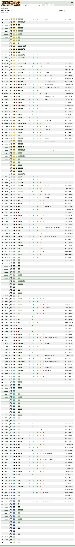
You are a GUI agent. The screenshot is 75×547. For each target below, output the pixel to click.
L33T (6, 87)
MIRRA (6, 191)
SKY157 (6, 408)
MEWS (6, 355)
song (22, 5)
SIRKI (6, 364)
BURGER (6, 93)
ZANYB (6, 388)
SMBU (6, 105)
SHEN (6, 313)
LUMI (6, 423)
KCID (6, 489)
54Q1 (6, 176)
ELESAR (6, 132)
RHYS (6, 304)
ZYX (6, 43)
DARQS (6, 99)
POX (6, 385)
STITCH (6, 301)
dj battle (36, 5)
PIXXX (6, 343)
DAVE (6, 525)
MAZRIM (6, 370)
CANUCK (6, 405)
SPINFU (6, 536)
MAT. (6, 108)
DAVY (6, 322)
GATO (6, 144)
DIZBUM (6, 459)
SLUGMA (6, 120)
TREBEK (6, 272)
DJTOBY (6, 278)
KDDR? (6, 117)
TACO (6, 417)
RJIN (6, 75)
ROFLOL (6, 51)
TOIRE (6, 260)
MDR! (6, 542)
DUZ (6, 340)
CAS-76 (6, 286)
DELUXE (6, 66)
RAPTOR (6, 379)
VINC (6, 513)
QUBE (6, 349)
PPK (6, 486)
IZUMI (6, 257)
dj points (40, 5)
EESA (6, 242)
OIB (6, 153)
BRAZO (6, 167)
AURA (6, 414)
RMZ (6, 248)
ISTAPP (6, 420)
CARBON (6, 275)
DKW (6, 492)
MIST (6, 135)
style (28, 5)
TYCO (6, 501)
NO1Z (6, 522)
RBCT (6, 295)
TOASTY (6, 218)
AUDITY (6, 22)
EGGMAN (6, 269)
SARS (6, 45)
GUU (6, 394)
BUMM (6, 209)
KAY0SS (6, 28)
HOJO (6, 236)
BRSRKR (6, 498)
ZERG (6, 227)
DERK (6, 37)
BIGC (6, 57)
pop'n (53, 5)
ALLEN (6, 292)
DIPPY (6, 239)
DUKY (6, 477)
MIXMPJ (6, 114)
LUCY (6, 432)
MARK (6, 197)
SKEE (6, 373)
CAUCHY (6, 530)
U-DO (6, 382)
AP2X (6, 156)
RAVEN (6, 447)
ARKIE (6, 111)
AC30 (6, 334)
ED (6, 245)
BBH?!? (6, 173)
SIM (6, 102)
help (46, 5)
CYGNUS (6, 266)
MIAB (6, 251)
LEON (6, 60)
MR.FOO (6, 435)
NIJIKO (6, 444)
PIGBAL (6, 78)
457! (6, 376)
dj (25, 5)
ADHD (6, 426)
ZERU (6, 147)
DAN (6, 72)
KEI (6, 400)
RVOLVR (6, 188)
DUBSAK (6, 123)
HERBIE (6, 206)
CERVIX (6, 48)
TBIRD (6, 527)
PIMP (6, 141)
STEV (6, 429)
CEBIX (6, 298)
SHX (6, 352)
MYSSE (6, 284)
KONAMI (6, 54)
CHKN (6, 19)
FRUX (6, 84)
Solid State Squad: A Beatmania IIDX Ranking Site (10, 3)
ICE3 (6, 483)
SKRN (6, 441)
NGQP (6, 367)
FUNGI (6, 69)
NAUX (6, 185)
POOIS (6, 539)
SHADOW (6, 224)
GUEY (6, 182)
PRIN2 (6, 468)
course (32, 5)
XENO (6, 453)
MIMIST (6, 397)
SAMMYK (6, 215)
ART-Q (6, 90)
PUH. (6, 504)
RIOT (6, 411)
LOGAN (6, 403)
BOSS (6, 150)
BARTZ (6, 221)
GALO (6, 331)
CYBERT (6, 438)
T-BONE (6, 289)
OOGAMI (6, 81)
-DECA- (6, 203)
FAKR (6, 164)
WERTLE (6, 230)
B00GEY (6, 281)
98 (6, 480)
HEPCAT (6, 361)
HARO (6, 325)
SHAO (6, 358)
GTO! (6, 212)
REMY (6, 471)
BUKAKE (6, 63)
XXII (6, 533)
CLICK (6, 516)
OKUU (6, 328)
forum (49, 5)
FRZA (6, 456)
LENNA (6, 507)
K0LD (6, 179)
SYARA (6, 307)
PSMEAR (6, 34)
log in (72, 2)
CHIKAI (6, 337)
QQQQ (6, 138)
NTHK (6, 263)
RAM (6, 462)
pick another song (4, 8)
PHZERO (6, 474)
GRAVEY (6, 510)
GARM (6, 159)
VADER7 (6, 126)
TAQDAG (6, 40)
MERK (6, 194)
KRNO (6, 519)
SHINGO (6, 233)
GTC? (6, 316)
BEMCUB (6, 170)
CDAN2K (6, 200)
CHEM (6, 346)
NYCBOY (6, 254)
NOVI (6, 450)
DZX (6, 319)
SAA (6, 310)
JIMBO (6, 25)
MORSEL (6, 495)
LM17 (6, 31)
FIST (6, 465)
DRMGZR (6, 96)
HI (6, 129)
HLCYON (6, 391)
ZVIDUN (6, 162)
